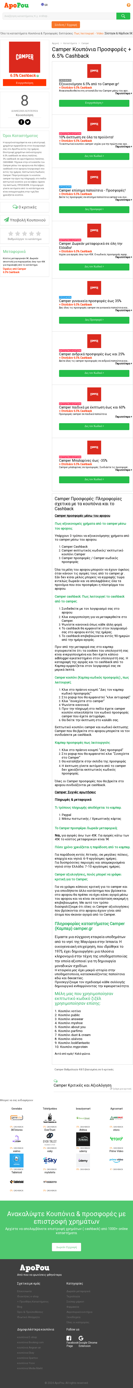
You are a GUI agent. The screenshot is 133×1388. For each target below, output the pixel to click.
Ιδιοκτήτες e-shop (28, 1296)
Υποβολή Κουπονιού (25, 219)
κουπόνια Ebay (25, 1352)
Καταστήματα (70, 43)
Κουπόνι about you (72, 1027)
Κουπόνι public (69, 1015)
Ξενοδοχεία (73, 1317)
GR (44, 5)
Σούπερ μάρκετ (75, 1301)
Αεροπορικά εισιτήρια (79, 1312)
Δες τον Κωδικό (94, 156)
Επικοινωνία (24, 1291)
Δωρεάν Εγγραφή (66, 1247)
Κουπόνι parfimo (70, 1031)
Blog (19, 1306)
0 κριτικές (25, 206)
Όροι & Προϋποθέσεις (30, 1312)
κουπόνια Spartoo (27, 1358)
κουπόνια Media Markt (30, 1368)
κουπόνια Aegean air (29, 1347)
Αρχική (55, 43)
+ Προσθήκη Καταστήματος (33, 1301)
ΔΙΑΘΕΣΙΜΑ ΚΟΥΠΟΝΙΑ (24, 110)
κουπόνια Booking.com (30, 1342)
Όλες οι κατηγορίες (77, 1322)
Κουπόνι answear (70, 1019)
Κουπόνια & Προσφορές (43, 33)
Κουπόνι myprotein (74, 1047)
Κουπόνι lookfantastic (74, 1043)
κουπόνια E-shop (27, 1337)
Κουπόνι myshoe (70, 1023)
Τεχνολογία (73, 1296)
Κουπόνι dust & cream (74, 1035)
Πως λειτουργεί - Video (89, 33)
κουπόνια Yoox (26, 1363)
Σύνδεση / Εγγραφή (66, 25)
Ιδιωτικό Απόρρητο (28, 1317)
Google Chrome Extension (88, 1343)
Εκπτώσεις (66, 33)
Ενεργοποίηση (24, 83)
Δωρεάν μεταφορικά (78, 1291)
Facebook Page (72, 1343)
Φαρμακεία (72, 1306)
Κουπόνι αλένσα (70, 1039)
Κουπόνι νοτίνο (69, 1011)
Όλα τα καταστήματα (14, 33)
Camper (85, 43)
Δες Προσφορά (94, 209)
